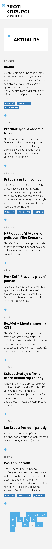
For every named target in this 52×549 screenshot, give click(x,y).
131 (39, 524)
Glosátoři (9, 103)
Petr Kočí (38, 212)
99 (25, 524)
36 (27, 519)
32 (36, 514)
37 (33, 519)
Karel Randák (11, 107)
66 (13, 524)
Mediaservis (24, 103)
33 (43, 514)
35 (20, 519)
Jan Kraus (39, 495)
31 (29, 514)
